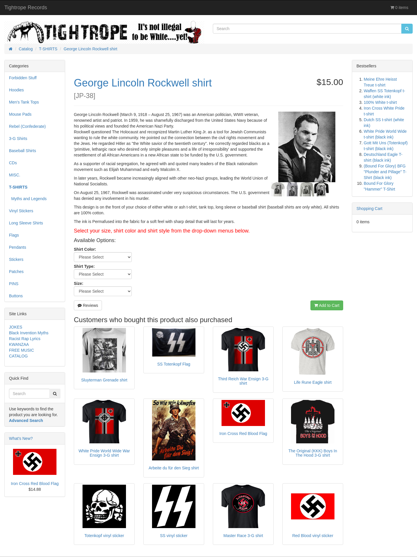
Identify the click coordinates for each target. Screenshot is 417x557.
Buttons (16, 296)
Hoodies (16, 90)
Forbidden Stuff (22, 77)
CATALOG (18, 356)
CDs (13, 163)
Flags (14, 235)
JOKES (15, 327)
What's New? (21, 438)
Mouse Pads (20, 114)
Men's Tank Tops (24, 102)
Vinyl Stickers (21, 211)
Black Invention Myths (28, 333)
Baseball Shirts (22, 150)
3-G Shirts (18, 138)
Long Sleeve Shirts (26, 223)
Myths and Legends (28, 198)
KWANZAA (19, 344)
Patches (16, 271)
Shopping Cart (369, 208)
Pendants (17, 247)
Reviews (88, 305)
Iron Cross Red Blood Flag (35, 483)
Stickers (16, 259)
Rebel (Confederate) (27, 126)
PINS (14, 283)
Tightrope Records (25, 7)
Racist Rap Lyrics (24, 338)
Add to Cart (326, 305)
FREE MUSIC (21, 350)
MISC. (14, 175)
